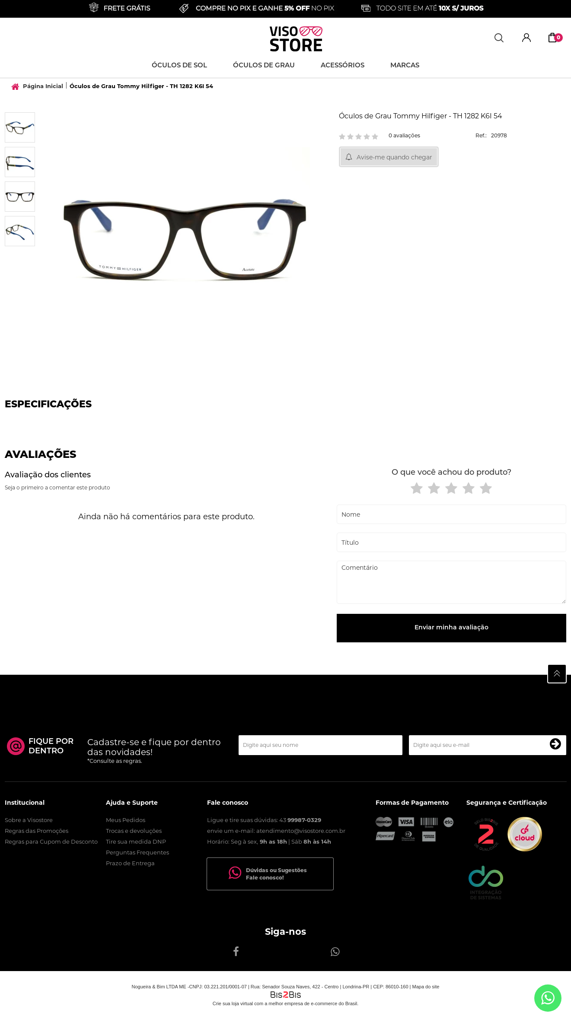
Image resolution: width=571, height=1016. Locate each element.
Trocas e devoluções (134, 830)
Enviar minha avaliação (451, 628)
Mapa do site (425, 986)
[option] (20, 127)
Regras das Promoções (36, 830)
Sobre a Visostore (29, 819)
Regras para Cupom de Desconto (51, 841)
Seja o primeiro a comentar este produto (57, 487)
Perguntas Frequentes (137, 852)
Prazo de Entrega (130, 863)
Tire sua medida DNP (136, 841)
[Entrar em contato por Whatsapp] (547, 998)
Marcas (404, 66)
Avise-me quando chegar (394, 157)
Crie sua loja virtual (233, 1003)
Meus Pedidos (125, 819)
